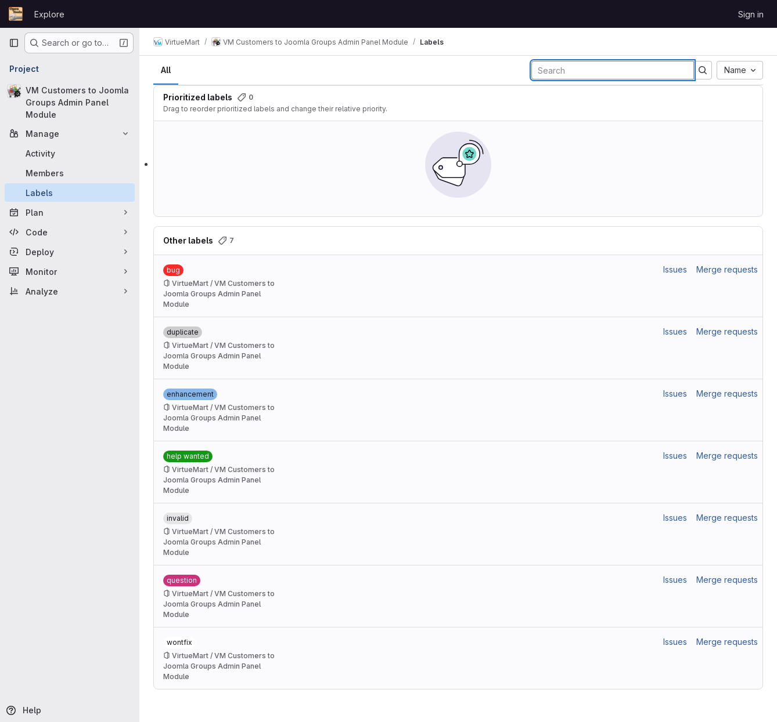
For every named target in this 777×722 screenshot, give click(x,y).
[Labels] (70, 192)
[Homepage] (15, 14)
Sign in (751, 14)
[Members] (70, 173)
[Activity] (70, 153)
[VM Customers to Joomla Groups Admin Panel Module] (70, 102)
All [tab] (166, 70)
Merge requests (727, 269)
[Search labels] (612, 70)
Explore (49, 14)
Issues (675, 269)
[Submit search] (702, 70)
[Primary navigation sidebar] (14, 43)
